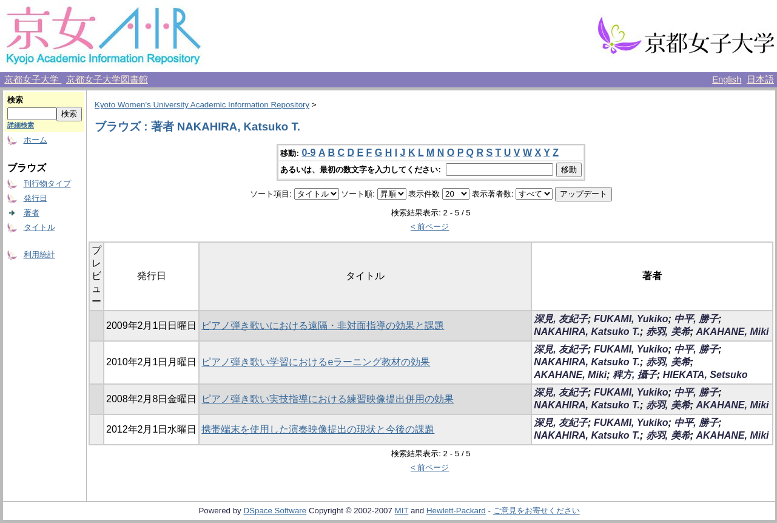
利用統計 (39, 254)
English (726, 79)
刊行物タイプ (47, 183)
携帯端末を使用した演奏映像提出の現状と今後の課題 (317, 429)
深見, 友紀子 (561, 319)
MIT (402, 510)
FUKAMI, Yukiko (631, 319)
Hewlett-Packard (456, 510)
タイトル (39, 227)
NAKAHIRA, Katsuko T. (587, 331)
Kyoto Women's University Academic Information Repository (202, 104)
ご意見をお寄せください (536, 510)
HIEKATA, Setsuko (705, 374)
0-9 (308, 152)
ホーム (35, 139)
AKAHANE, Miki (732, 331)
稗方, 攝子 (635, 374)
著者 (31, 212)
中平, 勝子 (696, 319)
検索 (15, 99)
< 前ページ (430, 226)
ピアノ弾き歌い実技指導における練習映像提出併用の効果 (327, 399)
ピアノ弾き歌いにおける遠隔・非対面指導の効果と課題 (322, 325)
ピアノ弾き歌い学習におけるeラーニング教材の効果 (315, 362)
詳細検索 (20, 125)
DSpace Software (274, 510)
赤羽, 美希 (668, 331)
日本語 (760, 79)
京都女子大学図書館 (107, 79)
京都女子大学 (32, 79)
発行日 (35, 198)
